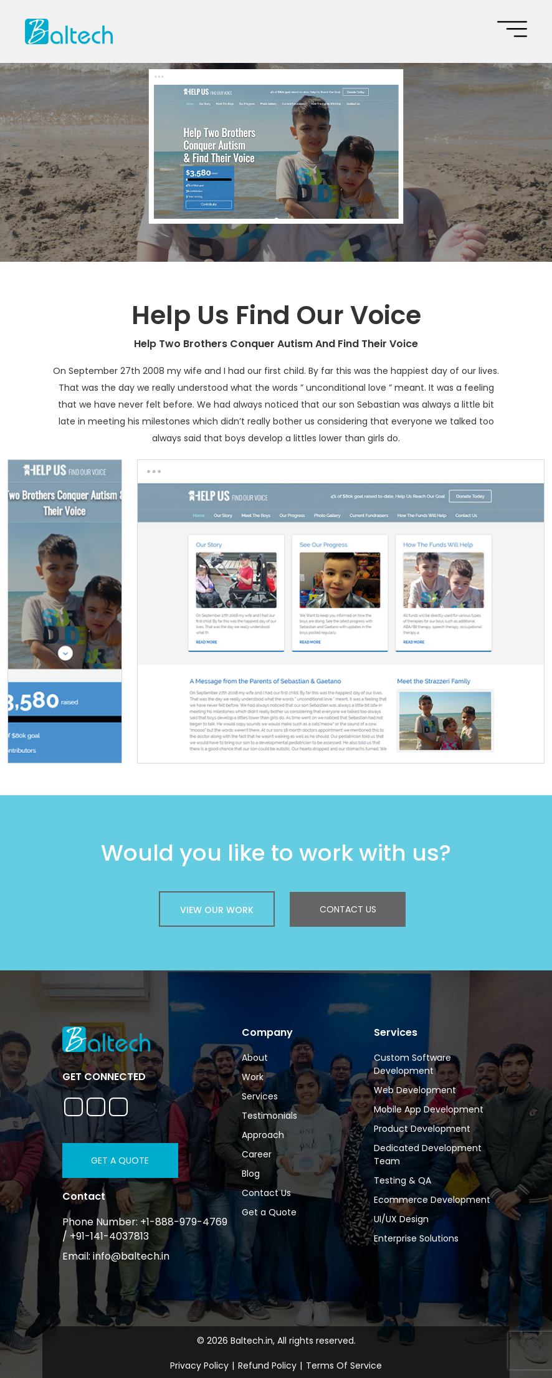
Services (260, 1096)
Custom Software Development (412, 1064)
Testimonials (269, 1115)
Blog (251, 1173)
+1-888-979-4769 (183, 1222)
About (255, 1057)
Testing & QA (402, 1180)
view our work (217, 910)
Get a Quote (120, 1160)
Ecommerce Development (432, 1200)
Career (257, 1154)
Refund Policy (267, 1365)
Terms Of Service (344, 1365)
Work (253, 1077)
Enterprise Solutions (416, 1238)
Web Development (415, 1090)
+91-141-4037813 (109, 1236)
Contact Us (348, 909)
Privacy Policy (199, 1365)
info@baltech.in (131, 1256)
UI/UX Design (401, 1219)
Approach (263, 1135)
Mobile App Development (428, 1109)
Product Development (422, 1128)
